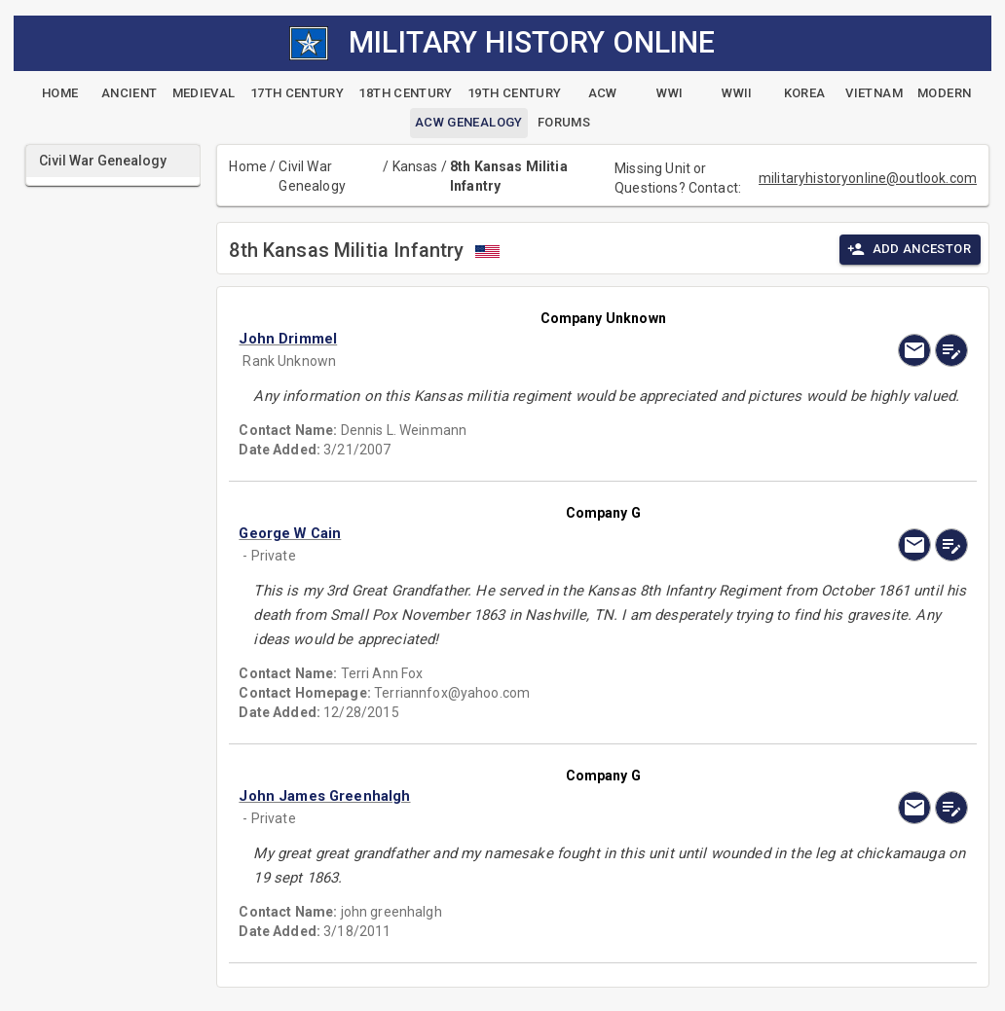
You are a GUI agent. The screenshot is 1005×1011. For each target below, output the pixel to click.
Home (248, 166)
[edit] (951, 350)
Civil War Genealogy (312, 176)
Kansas (415, 166)
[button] (493, 338)
